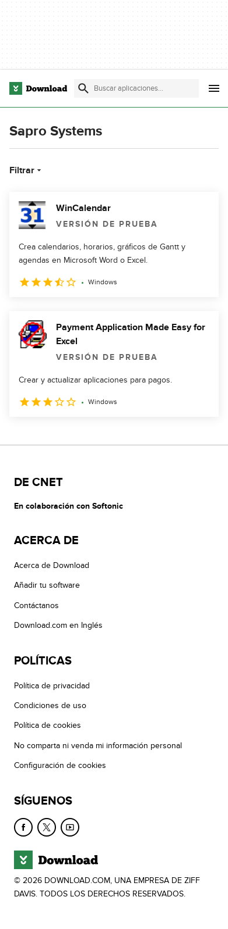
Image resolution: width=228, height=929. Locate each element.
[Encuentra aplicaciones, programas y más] (136, 88)
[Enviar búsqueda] (83, 88)
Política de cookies (47, 726)
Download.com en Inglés (58, 626)
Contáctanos (36, 605)
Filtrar (26, 170)
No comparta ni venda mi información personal (98, 746)
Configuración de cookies (60, 766)
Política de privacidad (52, 686)
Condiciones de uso (50, 706)
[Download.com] (38, 88)
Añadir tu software (47, 586)
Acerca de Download (51, 566)
